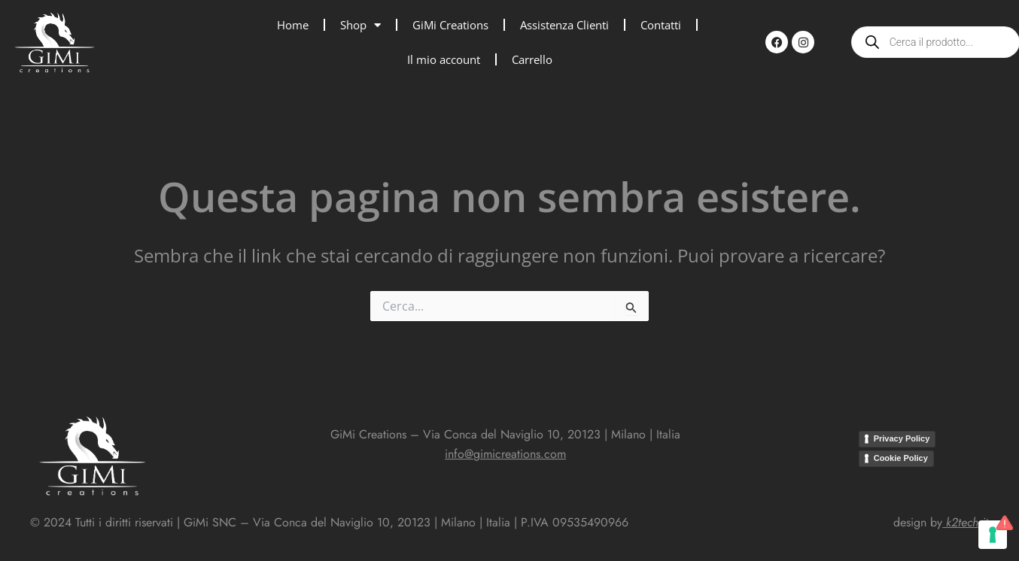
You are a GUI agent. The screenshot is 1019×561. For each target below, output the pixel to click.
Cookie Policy (901, 457)
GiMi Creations (450, 24)
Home (293, 24)
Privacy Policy (902, 438)
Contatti (660, 24)
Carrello (532, 59)
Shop (360, 25)
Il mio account (443, 59)
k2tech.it (967, 522)
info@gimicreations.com (505, 453)
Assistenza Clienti (564, 24)
